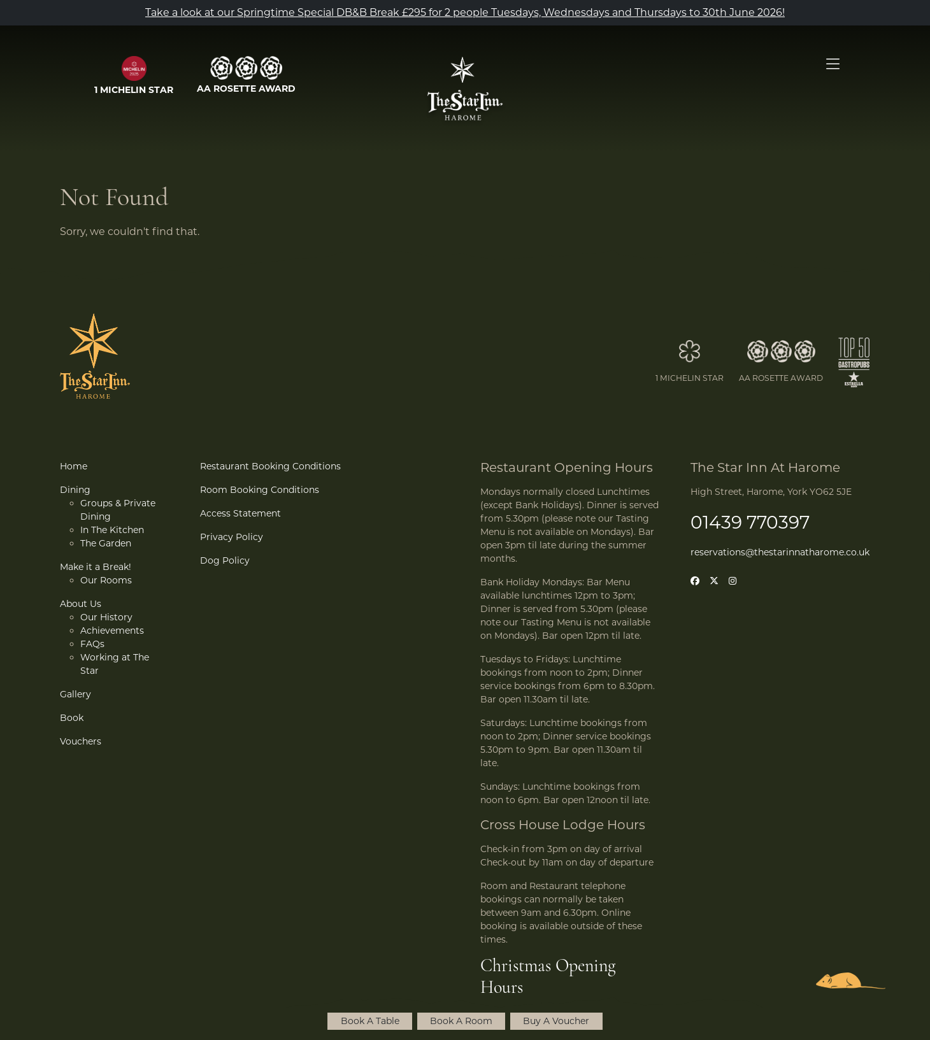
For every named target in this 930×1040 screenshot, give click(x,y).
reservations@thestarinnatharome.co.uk (779, 552)
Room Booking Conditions (259, 489)
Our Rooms (106, 580)
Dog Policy (225, 560)
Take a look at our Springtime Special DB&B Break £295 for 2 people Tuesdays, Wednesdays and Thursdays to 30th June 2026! (465, 12)
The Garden (105, 543)
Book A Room (461, 1021)
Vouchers (80, 741)
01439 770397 (750, 522)
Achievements (112, 630)
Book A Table (370, 1021)
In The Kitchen (112, 530)
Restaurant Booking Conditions (270, 466)
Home (73, 466)
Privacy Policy (231, 537)
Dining (75, 489)
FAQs (92, 644)
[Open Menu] (833, 64)
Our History (106, 617)
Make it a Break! (95, 567)
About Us (80, 603)
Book (71, 717)
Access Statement (240, 513)
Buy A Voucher (556, 1021)
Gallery (75, 694)
